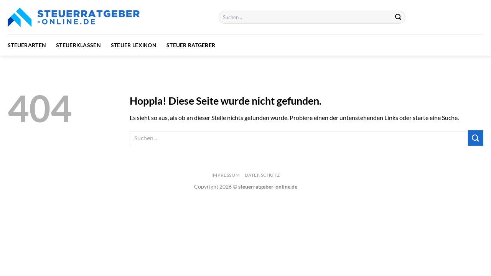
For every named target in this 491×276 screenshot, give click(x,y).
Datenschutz (262, 175)
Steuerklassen (78, 45)
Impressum (225, 175)
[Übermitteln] (398, 17)
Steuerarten (27, 45)
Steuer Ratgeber (190, 45)
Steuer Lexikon (134, 45)
